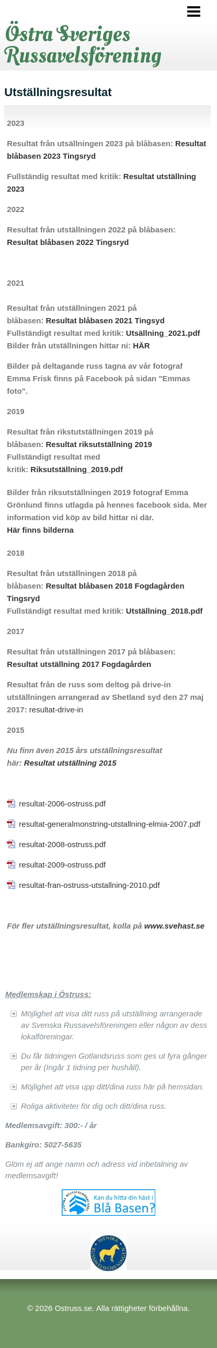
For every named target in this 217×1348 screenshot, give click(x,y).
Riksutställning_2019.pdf (76, 469)
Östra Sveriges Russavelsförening (83, 45)
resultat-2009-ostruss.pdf (62, 864)
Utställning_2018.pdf (164, 610)
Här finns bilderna (40, 529)
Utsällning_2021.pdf (163, 333)
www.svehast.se (174, 925)
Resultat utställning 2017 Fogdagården (79, 664)
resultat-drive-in (56, 709)
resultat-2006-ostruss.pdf (62, 803)
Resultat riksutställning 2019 (98, 444)
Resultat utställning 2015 (70, 762)
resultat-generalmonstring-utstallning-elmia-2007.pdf (109, 823)
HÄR (141, 345)
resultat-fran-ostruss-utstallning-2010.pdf (89, 885)
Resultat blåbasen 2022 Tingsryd (68, 242)
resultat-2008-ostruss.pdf (62, 844)
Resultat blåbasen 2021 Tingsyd (104, 320)
